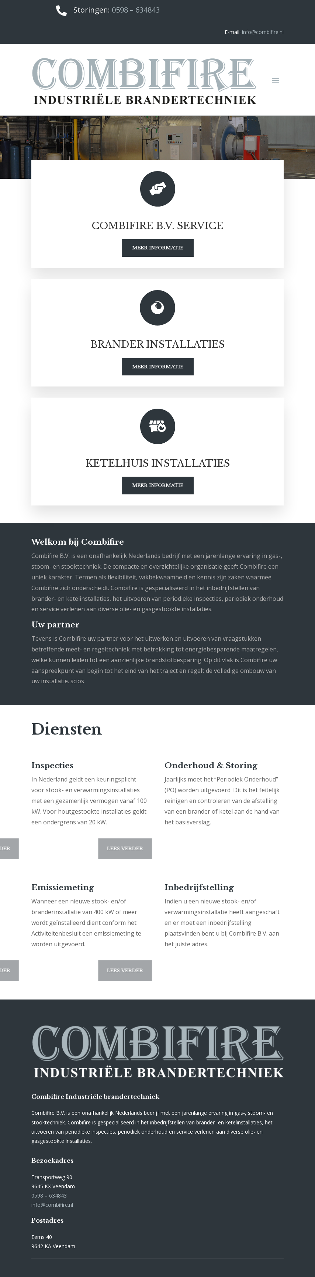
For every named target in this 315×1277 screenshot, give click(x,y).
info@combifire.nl (263, 31)
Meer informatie (157, 247)
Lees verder (92, 848)
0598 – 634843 (136, 10)
